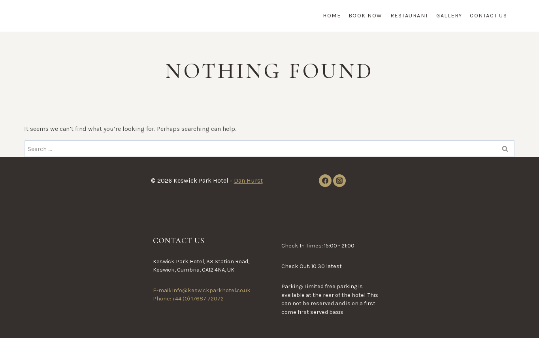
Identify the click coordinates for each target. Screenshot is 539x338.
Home (332, 15)
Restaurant (409, 15)
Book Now (366, 15)
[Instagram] (339, 180)
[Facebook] (325, 180)
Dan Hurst (248, 180)
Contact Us (488, 15)
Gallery (449, 15)
